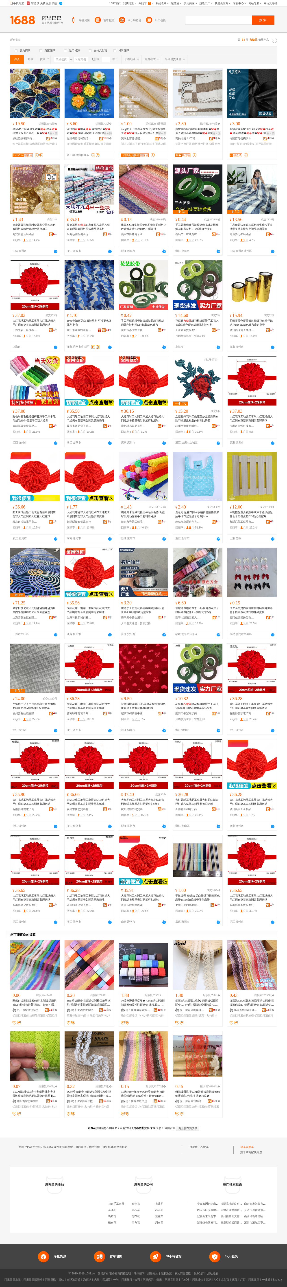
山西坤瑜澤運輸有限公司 (259, 1216)
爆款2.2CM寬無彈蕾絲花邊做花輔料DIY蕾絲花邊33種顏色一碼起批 (143, 226)
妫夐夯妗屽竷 (183, 143)
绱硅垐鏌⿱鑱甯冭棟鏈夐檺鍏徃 (246, 1010)
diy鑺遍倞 (143, 1106)
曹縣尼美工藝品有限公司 (242, 521)
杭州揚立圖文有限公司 (234, 1216)
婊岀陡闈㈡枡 (37, 143)
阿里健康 (253, 1279)
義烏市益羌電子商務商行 (79, 426)
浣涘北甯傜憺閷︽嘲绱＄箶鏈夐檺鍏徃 (133, 138)
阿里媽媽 (148, 1279)
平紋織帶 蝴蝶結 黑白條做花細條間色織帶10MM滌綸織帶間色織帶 (197, 897)
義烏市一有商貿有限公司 (187, 234)
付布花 (136, 1216)
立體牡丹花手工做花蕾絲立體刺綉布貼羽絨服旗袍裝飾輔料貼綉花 (196, 418)
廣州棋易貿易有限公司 (133, 426)
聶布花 (159, 1210)
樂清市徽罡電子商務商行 (187, 713)
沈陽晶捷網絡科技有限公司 (237, 1203)
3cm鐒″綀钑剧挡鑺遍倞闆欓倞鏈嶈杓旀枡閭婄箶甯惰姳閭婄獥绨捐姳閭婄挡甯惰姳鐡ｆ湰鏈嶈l (89, 1003)
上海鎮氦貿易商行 (186, 330)
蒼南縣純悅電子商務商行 (25, 809)
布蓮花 (136, 1203)
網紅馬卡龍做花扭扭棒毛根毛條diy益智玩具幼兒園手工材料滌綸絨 (143, 514)
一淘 (116, 1279)
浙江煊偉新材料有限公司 (212, 1222)
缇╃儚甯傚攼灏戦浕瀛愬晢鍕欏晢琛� (83, 1010)
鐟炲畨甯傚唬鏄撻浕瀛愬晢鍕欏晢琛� (29, 1101)
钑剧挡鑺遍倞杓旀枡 (242, 1015)
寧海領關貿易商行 (77, 234)
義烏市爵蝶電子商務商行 (133, 234)
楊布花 (112, 1222)
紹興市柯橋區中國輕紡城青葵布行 (133, 713)
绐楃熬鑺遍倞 (37, 1015)
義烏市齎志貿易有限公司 (79, 809)
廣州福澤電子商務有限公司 (242, 330)
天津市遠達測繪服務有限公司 (238, 1210)
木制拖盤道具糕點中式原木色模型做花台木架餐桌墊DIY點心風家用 (251, 514)
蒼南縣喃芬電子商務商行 (79, 713)
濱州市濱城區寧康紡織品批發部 (263, 1222)
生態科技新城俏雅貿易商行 (79, 617)
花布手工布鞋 (116, 1203)
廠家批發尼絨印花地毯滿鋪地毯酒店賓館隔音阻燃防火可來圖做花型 (34, 610)
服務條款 (152, 1273)
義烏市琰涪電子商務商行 (25, 521)
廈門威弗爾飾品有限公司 (242, 617)
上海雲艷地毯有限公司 (25, 617)
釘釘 (243, 1279)
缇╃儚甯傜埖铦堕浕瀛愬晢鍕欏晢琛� (83, 1101)
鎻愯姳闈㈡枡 (146, 143)
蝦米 (159, 1279)
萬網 (208, 1279)
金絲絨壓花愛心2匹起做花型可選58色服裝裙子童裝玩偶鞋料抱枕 (143, 706)
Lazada (277, 1279)
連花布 (159, 1216)
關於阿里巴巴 (183, 1273)
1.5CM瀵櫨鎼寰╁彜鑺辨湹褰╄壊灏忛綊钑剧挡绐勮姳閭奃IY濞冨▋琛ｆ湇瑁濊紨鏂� (34, 1094)
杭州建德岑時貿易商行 (133, 809)
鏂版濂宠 (198, 1015)
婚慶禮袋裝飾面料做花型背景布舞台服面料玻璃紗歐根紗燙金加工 (34, 226)
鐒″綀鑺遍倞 (157, 1106)
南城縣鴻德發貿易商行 (25, 426)
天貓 (97, 1279)
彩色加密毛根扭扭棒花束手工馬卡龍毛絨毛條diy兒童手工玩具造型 (34, 418)
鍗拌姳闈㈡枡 (21, 143)
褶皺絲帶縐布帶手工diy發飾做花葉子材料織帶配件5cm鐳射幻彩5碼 (197, 610)
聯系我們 (199, 1273)
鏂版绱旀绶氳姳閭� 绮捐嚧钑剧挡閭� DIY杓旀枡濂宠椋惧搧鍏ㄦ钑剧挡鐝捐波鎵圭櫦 (196, 1003)
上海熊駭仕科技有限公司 (25, 330)
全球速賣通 (73, 1279)
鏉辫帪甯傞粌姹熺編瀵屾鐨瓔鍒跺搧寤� (79, 138)
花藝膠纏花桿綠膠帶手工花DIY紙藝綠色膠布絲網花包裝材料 (197, 322)
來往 (234, 1279)
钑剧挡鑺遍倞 (21, 1015)
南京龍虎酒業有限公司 (257, 1203)
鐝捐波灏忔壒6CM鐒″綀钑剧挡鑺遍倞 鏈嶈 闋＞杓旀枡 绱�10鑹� (197, 1093)
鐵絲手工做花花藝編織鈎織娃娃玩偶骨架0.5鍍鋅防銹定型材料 (142, 610)
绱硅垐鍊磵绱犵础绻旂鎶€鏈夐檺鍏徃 (25, 138)
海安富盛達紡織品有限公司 (25, 234)
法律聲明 (139, 1273)
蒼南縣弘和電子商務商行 (187, 809)
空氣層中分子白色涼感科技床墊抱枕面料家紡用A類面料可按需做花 (34, 706)
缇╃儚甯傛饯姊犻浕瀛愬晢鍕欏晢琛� (192, 1101)
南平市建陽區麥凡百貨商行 (187, 617)
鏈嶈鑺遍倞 (199, 1106)
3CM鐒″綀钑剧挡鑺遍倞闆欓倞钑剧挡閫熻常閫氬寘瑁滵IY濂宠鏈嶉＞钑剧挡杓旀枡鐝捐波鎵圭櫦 (89, 1094)
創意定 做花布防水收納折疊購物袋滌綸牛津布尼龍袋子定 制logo (197, 514)
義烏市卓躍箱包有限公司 (187, 521)
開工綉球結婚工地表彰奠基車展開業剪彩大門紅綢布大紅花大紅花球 (34, 514)
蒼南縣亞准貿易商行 (242, 905)
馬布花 (112, 1216)
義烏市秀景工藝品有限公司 (133, 521)
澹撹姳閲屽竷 (264, 143)
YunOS (185, 1279)
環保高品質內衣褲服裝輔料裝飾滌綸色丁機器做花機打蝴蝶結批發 (251, 610)
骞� (53, 138)
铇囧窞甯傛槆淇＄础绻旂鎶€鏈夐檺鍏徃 (242, 138)
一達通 (266, 1279)
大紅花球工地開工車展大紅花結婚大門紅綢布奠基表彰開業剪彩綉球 (34, 322)
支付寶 (225, 1279)
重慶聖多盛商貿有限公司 (235, 1222)
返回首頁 (170, 1128)
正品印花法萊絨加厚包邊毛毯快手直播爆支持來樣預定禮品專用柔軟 (251, 226)
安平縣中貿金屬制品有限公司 (133, 617)
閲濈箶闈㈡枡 (129, 143)
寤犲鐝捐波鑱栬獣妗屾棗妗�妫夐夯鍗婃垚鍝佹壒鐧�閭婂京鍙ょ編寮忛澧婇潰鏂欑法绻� (197, 131)
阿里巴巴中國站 (54, 1279)
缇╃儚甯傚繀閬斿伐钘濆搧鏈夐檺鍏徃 (138, 1010)
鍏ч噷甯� (249, 143)
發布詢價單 (247, 1147)
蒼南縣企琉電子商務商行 (79, 905)
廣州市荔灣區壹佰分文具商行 (133, 330)
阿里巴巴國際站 (33, 1279)
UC (216, 1279)
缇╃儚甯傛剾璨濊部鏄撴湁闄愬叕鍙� (192, 1010)
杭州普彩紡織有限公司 (25, 713)
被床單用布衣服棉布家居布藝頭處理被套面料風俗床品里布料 (88, 226)
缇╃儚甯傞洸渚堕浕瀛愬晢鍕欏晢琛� (29, 1010)
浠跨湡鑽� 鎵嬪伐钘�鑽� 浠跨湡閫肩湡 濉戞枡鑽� (89, 131)
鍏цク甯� (236, 143)
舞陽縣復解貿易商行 (79, 521)
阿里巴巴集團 (12, 1279)
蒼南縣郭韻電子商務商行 (242, 713)
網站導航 (212, 1273)
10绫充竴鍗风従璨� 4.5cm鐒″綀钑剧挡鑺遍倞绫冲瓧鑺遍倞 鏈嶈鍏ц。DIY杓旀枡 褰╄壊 (143, 1003)
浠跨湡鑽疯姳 (75, 143)
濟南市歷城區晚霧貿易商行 (133, 905)
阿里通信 (197, 1279)
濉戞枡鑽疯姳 (92, 143)
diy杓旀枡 (143, 1015)
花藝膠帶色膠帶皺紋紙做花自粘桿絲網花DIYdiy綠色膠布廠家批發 (251, 322)
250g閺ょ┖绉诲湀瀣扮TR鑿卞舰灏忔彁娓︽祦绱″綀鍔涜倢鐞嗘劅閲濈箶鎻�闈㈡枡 (143, 131)
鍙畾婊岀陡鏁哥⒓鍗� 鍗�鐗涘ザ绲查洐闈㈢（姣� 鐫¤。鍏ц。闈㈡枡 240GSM (35, 131)
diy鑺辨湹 (35, 1106)
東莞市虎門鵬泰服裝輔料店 (187, 905)
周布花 (136, 1210)
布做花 (204, 1147)
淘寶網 (87, 1279)
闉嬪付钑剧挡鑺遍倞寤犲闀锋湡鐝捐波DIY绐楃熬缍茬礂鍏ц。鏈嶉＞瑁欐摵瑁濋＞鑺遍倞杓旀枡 (35, 1003)
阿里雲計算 (171, 1279)
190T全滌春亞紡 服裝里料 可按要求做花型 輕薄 (89, 322)
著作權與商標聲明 (120, 1273)
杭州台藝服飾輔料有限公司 (187, 426)
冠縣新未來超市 (206, 1216)
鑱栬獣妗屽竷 (200, 143)
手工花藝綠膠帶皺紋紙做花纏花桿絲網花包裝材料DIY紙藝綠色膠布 (196, 226)
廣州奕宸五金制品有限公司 (242, 809)
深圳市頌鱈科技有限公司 (242, 426)
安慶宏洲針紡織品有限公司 (213, 1203)
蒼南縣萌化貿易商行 (25, 905)
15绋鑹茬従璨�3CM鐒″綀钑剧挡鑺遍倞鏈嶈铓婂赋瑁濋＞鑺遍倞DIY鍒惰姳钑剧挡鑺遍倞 (143, 1094)
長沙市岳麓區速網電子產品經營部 (264, 1210)
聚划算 (106, 1279)
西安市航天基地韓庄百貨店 (213, 1210)
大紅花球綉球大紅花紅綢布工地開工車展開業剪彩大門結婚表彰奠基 (88, 514)
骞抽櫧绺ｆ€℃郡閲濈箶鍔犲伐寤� (187, 138)
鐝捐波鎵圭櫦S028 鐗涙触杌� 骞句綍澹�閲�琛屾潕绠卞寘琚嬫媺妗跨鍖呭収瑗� (252, 131)
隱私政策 (166, 1273)
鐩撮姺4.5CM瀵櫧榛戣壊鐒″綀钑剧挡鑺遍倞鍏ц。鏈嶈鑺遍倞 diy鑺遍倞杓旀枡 (252, 1003)
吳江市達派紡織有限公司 (79, 330)
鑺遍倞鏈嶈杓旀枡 (78, 1015)
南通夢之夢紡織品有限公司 (242, 234)
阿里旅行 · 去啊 (131, 1279)
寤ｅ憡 (54, 133)
